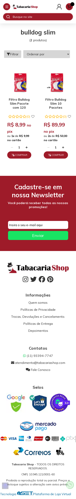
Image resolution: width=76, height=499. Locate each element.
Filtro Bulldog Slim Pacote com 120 (19, 103)
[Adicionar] (26, 147)
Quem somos (38, 303)
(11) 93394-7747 (38, 356)
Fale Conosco (38, 370)
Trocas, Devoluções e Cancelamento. (38, 317)
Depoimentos (38, 331)
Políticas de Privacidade (38, 310)
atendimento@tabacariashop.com (38, 363)
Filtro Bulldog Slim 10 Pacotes (55, 103)
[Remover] (12, 147)
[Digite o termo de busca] (43, 17)
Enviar (38, 235)
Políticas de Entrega (38, 324)
